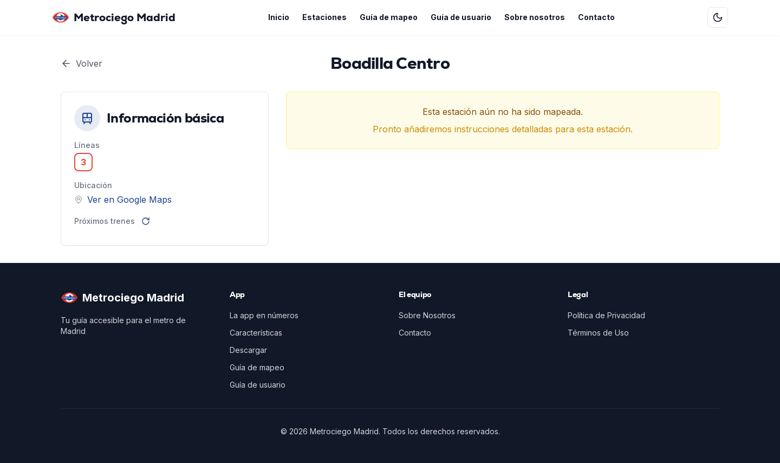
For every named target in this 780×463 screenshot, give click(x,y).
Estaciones (324, 17)
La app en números (264, 315)
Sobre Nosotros (427, 315)
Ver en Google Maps (129, 199)
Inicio (278, 17)
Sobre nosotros (534, 17)
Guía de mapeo (389, 17)
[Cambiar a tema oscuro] (717, 17)
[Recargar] (145, 221)
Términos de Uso (598, 332)
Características (256, 332)
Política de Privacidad (606, 315)
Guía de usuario (461, 17)
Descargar (248, 350)
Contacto (596, 17)
